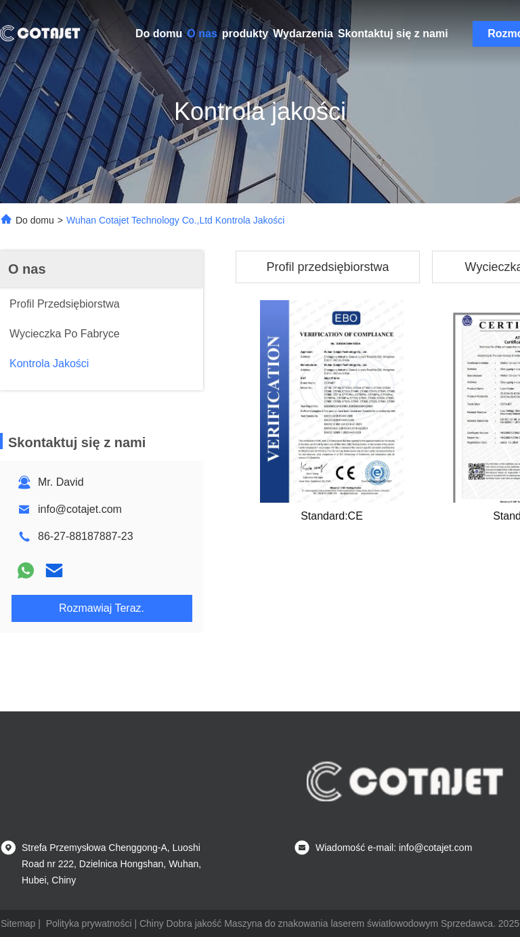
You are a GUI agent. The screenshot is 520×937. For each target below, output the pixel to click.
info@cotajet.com (80, 509)
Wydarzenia (303, 33)
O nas (202, 33)
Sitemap (18, 923)
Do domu (158, 33)
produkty (245, 33)
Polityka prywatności (89, 923)
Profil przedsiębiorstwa (327, 267)
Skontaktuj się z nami (393, 33)
